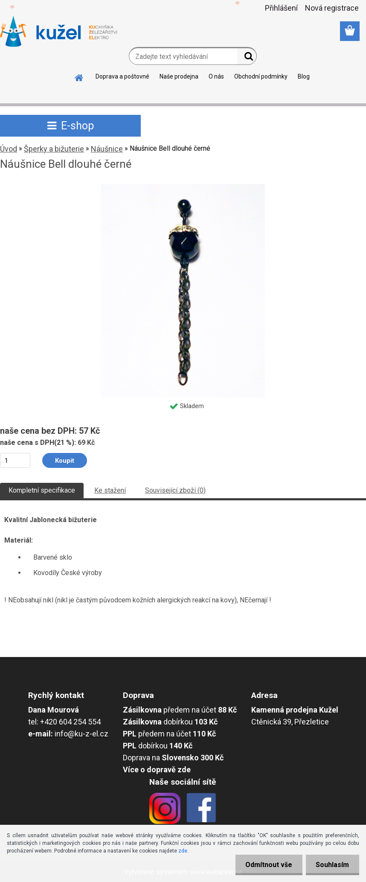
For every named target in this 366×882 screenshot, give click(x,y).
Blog (304, 76)
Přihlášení (281, 7)
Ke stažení (110, 490)
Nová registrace (332, 7)
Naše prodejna (179, 76)
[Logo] (58, 31)
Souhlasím (332, 865)
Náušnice (107, 148)
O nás (216, 76)
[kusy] (15, 460)
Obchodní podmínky (261, 76)
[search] (246, 58)
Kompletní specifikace (42, 490)
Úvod (8, 148)
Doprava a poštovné (122, 76)
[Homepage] (79, 76)
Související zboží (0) (175, 490)
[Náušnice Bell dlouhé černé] (183, 187)
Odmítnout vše (267, 865)
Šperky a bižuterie (54, 148)
